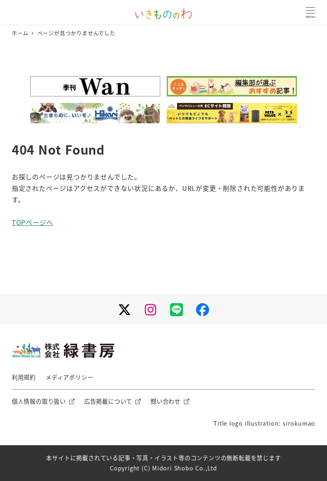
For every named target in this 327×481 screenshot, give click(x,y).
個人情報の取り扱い (39, 401)
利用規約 (24, 377)
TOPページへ (32, 222)
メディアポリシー (69, 377)
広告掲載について (108, 401)
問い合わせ (165, 401)
